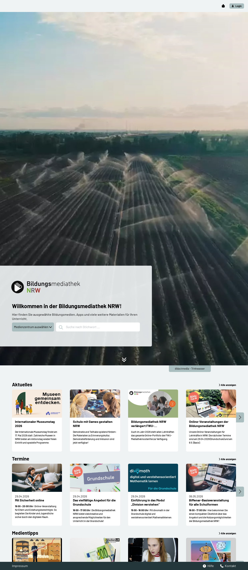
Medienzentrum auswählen (33, 327)
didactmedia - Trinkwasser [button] (190, 368)
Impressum (20, 566)
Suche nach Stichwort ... (79, 327)
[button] (223, 6)
